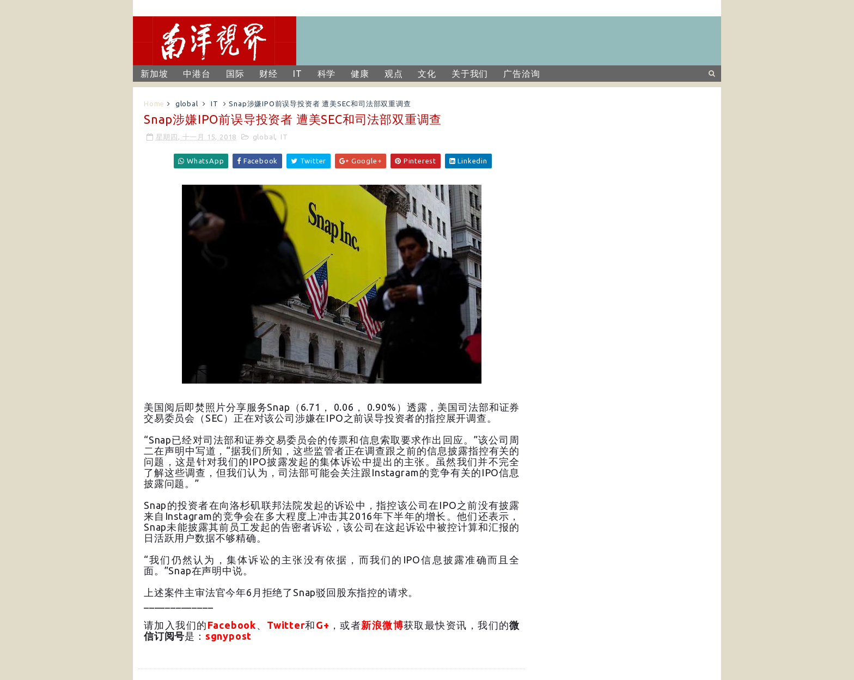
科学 (327, 73)
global (186, 103)
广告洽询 (521, 73)
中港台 (196, 73)
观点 (394, 73)
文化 (427, 73)
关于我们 (470, 73)
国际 (235, 73)
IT (297, 73)
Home (154, 103)
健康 (360, 73)
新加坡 (154, 73)
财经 (268, 73)
